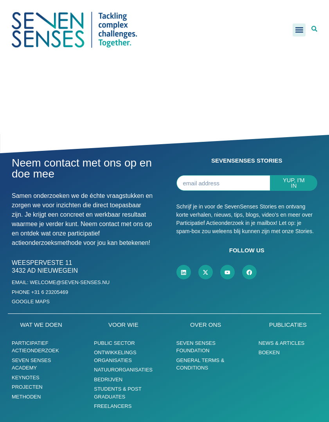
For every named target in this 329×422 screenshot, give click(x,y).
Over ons (205, 324)
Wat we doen (41, 324)
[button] (299, 30)
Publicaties (288, 324)
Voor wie (123, 324)
